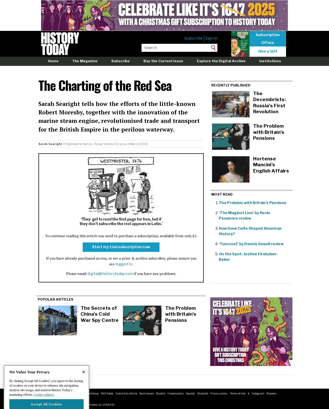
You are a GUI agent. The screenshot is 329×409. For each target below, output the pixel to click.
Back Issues (147, 393)
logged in (123, 264)
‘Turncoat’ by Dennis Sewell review (251, 244)
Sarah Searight (50, 144)
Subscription (268, 35)
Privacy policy (219, 393)
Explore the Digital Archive (221, 61)
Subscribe (193, 38)
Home (53, 61)
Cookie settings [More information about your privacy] (44, 402)
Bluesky (271, 393)
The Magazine (85, 61)
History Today (93, 144)
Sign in (211, 38)
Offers (267, 43)
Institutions (270, 61)
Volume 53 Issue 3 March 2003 (125, 144)
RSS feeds (107, 393)
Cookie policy (175, 393)
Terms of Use (238, 393)
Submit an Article (127, 393)
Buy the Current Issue (163, 61)
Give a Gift (268, 51)
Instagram (258, 393)
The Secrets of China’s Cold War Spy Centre (100, 314)
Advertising (91, 393)
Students (202, 393)
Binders (160, 393)
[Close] (84, 380)
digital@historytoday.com (110, 274)
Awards (190, 393)
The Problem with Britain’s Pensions (180, 314)
